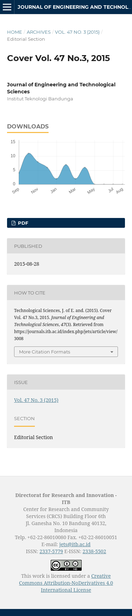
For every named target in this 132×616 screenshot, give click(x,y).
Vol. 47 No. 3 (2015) (77, 32)
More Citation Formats (44, 352)
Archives (39, 32)
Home (14, 32)
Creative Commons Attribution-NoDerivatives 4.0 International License (66, 582)
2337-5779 (51, 551)
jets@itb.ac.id (74, 544)
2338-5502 (94, 551)
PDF (22, 223)
